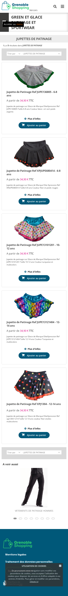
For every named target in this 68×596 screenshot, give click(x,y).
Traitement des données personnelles (28, 562)
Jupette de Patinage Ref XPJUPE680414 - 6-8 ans (33, 172)
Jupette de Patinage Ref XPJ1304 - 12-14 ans (34, 404)
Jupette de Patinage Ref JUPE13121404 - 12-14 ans (33, 323)
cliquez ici (34, 581)
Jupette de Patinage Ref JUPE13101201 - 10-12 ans (33, 246)
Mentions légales (15, 554)
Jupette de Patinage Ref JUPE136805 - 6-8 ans (32, 93)
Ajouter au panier (36, 125)
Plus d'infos (34, 118)
